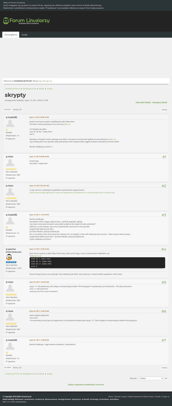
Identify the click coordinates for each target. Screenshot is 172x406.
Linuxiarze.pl (39, 399)
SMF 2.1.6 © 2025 (9, 402)
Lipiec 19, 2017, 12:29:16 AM (39, 249)
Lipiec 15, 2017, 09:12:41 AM (39, 186)
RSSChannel (19, 399)
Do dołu (7, 109)
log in (41, 81)
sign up (49, 81)
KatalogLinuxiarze (64, 399)
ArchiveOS (85, 399)
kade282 (12, 117)
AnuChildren (114, 399)
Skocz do (133, 378)
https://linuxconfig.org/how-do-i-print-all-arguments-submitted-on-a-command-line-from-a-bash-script (72, 192)
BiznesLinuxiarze (51, 399)
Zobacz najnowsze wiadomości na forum (86, 384)
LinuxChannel (29, 399)
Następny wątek (159, 102)
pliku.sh (67, 124)
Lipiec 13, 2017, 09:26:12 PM (39, 117)
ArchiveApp (94, 399)
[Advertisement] (86, 58)
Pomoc (110, 397)
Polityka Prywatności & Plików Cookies (141, 397)
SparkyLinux (76, 399)
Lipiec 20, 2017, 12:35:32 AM (39, 311)
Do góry (7, 367)
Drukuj (164, 110)
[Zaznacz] (37, 256)
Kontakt (157, 397)
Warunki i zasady (120, 397)
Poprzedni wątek (143, 102)
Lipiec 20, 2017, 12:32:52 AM (39, 282)
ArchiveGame (104, 399)
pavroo (12, 249)
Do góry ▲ (165, 397)
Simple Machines (20, 402)
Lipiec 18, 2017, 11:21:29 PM (39, 215)
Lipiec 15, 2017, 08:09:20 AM (39, 156)
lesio (10, 156)
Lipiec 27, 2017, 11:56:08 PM (39, 340)
